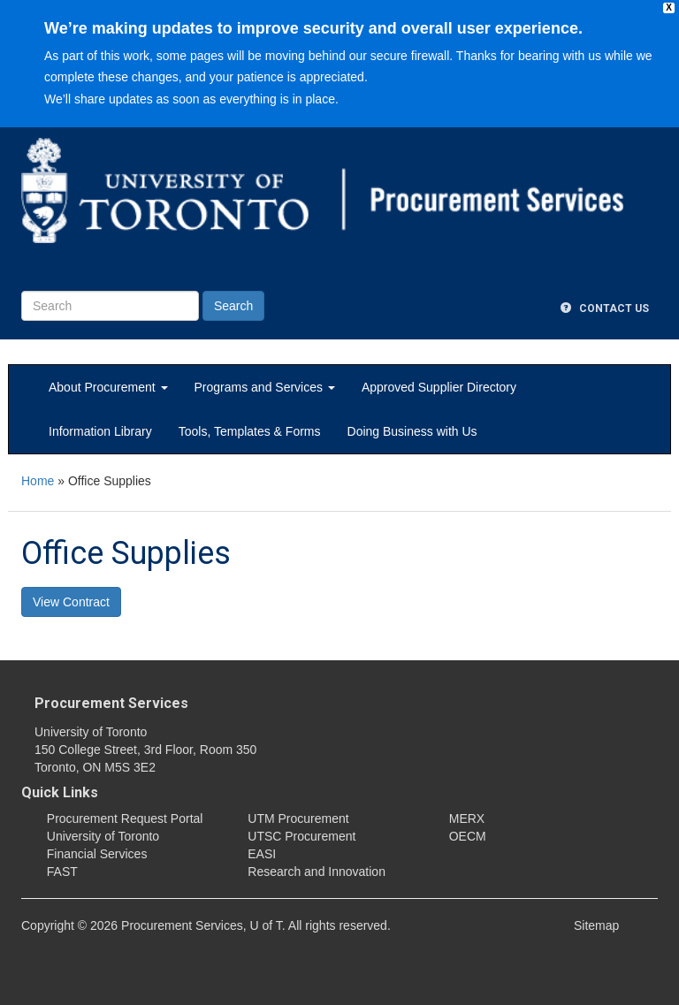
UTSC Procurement (301, 836)
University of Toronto (103, 836)
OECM (467, 836)
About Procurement (108, 387)
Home (37, 481)
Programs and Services (265, 387)
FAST (62, 871)
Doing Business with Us (412, 431)
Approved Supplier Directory (439, 387)
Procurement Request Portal (125, 818)
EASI (262, 854)
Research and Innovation (316, 871)
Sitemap (596, 925)
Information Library (100, 431)
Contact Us (605, 308)
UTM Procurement (298, 818)
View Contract (71, 602)
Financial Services (97, 854)
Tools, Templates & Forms (250, 431)
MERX (466, 818)
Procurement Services (111, 703)
